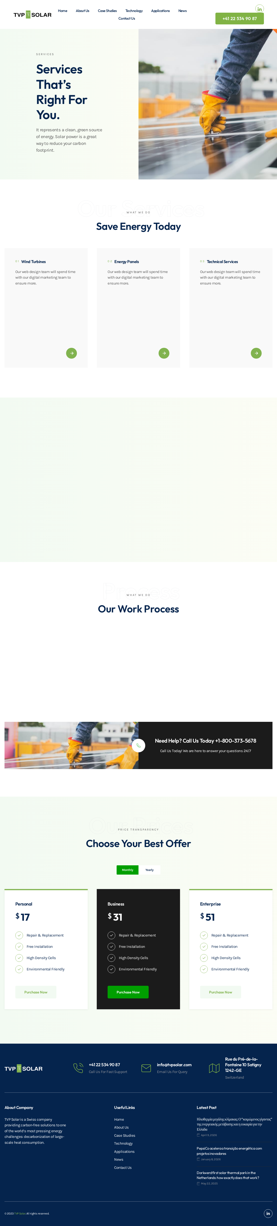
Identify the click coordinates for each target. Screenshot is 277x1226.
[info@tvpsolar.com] (146, 1068)
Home (62, 10)
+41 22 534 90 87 (104, 1064)
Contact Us (126, 18)
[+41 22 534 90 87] (78, 1068)
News (182, 10)
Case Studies (107, 10)
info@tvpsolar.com (174, 1064)
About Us (82, 10)
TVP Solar (19, 1213)
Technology (134, 10)
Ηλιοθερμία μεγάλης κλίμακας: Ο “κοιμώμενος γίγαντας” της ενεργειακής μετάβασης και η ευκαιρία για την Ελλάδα (234, 1124)
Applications (160, 10)
